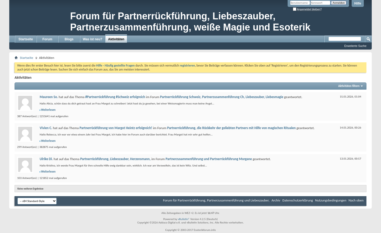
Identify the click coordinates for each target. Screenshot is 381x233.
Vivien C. (46, 128)
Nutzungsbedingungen (331, 200)
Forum (47, 39)
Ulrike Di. (46, 159)
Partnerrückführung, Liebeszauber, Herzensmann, (115, 159)
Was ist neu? (92, 39)
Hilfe (357, 3)
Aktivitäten (116, 39)
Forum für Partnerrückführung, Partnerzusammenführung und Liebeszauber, (216, 200)
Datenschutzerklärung (297, 200)
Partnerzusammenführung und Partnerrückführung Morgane (209, 159)
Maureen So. (49, 97)
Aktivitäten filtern (349, 86)
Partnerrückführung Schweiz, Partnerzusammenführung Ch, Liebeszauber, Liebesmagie (221, 97)
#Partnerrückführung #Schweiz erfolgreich (115, 97)
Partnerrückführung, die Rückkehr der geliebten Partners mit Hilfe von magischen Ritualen (231, 128)
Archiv (275, 200)
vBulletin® (184, 219)
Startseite (26, 39)
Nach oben (356, 200)
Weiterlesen (48, 110)
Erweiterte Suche (355, 45)
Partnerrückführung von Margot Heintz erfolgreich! (115, 128)
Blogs (69, 39)
